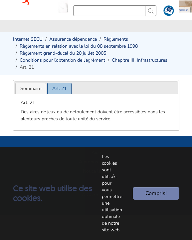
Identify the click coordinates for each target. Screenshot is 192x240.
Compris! (156, 193)
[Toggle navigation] (18, 26)
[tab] (30, 88)
